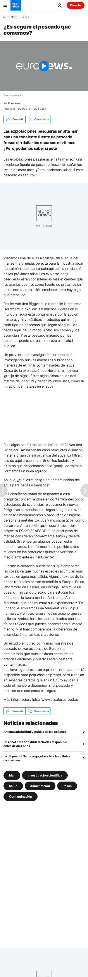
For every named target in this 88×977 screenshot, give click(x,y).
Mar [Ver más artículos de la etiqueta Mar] (12, 775)
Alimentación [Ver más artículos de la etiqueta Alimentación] (40, 786)
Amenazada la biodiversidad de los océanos (35, 731)
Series (25, 17)
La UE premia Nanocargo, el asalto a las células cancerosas (36, 758)
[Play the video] (44, 66)
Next (14, 17)
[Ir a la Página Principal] (15, 5)
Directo (75, 5)
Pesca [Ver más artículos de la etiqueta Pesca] (67, 786)
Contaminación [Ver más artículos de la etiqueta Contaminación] (20, 796)
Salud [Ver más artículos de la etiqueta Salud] (13, 786)
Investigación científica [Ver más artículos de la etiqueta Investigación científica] (45, 775)
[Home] (4, 16)
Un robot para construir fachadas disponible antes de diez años (35, 744)
